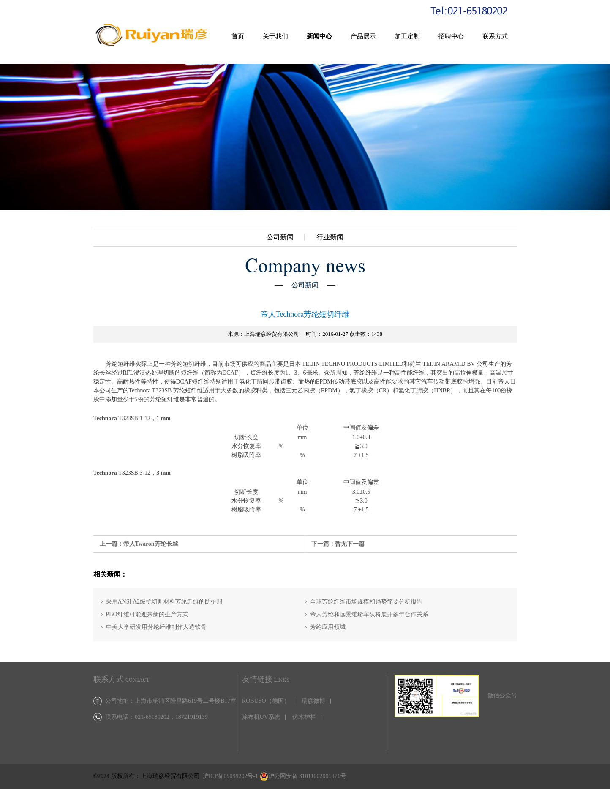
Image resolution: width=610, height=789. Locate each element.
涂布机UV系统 (261, 717)
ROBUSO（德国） (266, 701)
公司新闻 (280, 237)
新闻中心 (319, 36)
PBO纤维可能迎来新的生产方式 (147, 614)
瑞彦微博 (313, 701)
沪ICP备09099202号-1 (230, 776)
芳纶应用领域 (328, 627)
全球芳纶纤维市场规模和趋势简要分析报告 (366, 602)
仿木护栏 (304, 717)
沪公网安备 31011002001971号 (307, 776)
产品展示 (363, 36)
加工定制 (407, 36)
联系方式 (495, 36)
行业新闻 (329, 237)
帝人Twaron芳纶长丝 (150, 544)
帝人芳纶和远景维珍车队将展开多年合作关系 (369, 614)
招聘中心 (451, 36)
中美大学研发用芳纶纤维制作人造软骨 (156, 627)
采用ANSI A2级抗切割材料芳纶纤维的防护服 (164, 602)
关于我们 (275, 36)
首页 (237, 36)
